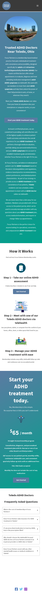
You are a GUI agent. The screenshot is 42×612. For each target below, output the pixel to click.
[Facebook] (16, 589)
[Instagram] (25, 589)
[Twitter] (21, 589)
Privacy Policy (21, 593)
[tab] (21, 510)
